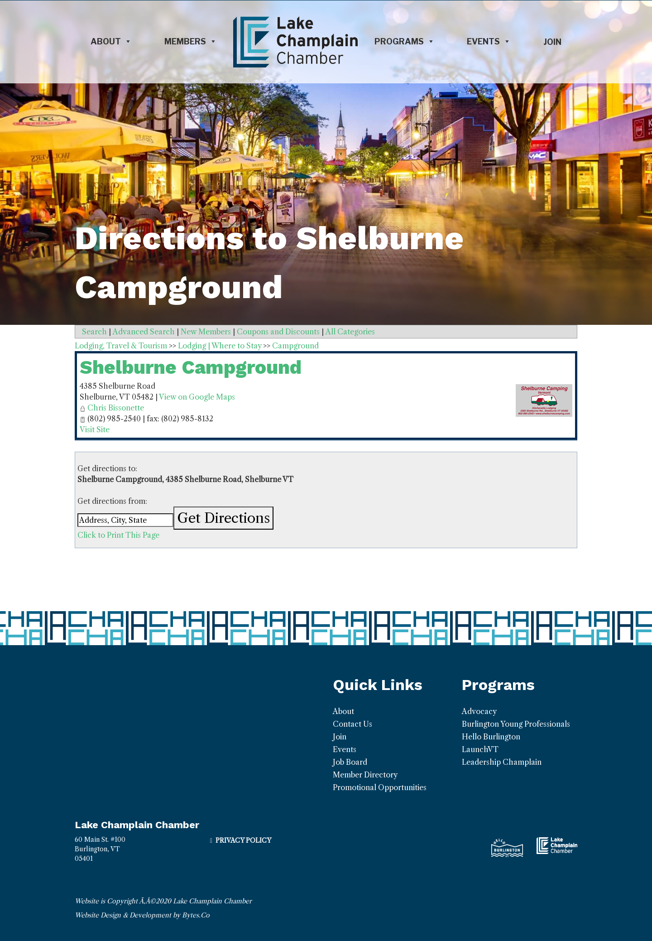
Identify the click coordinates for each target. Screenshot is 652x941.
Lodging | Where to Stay (219, 345)
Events (489, 42)
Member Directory (365, 774)
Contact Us (352, 724)
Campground (295, 345)
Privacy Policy (243, 840)
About (111, 42)
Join (552, 42)
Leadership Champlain (502, 762)
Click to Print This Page (118, 535)
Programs (404, 42)
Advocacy (479, 711)
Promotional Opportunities (380, 787)
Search (94, 331)
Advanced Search (144, 331)
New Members (206, 331)
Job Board (350, 762)
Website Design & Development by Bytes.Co (142, 915)
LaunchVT (480, 749)
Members (190, 42)
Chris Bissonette (115, 407)
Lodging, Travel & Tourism (121, 345)
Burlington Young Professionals (516, 724)
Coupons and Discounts (278, 331)
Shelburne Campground (191, 367)
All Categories (350, 331)
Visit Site (95, 429)
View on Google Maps (197, 396)
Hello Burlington (491, 736)
